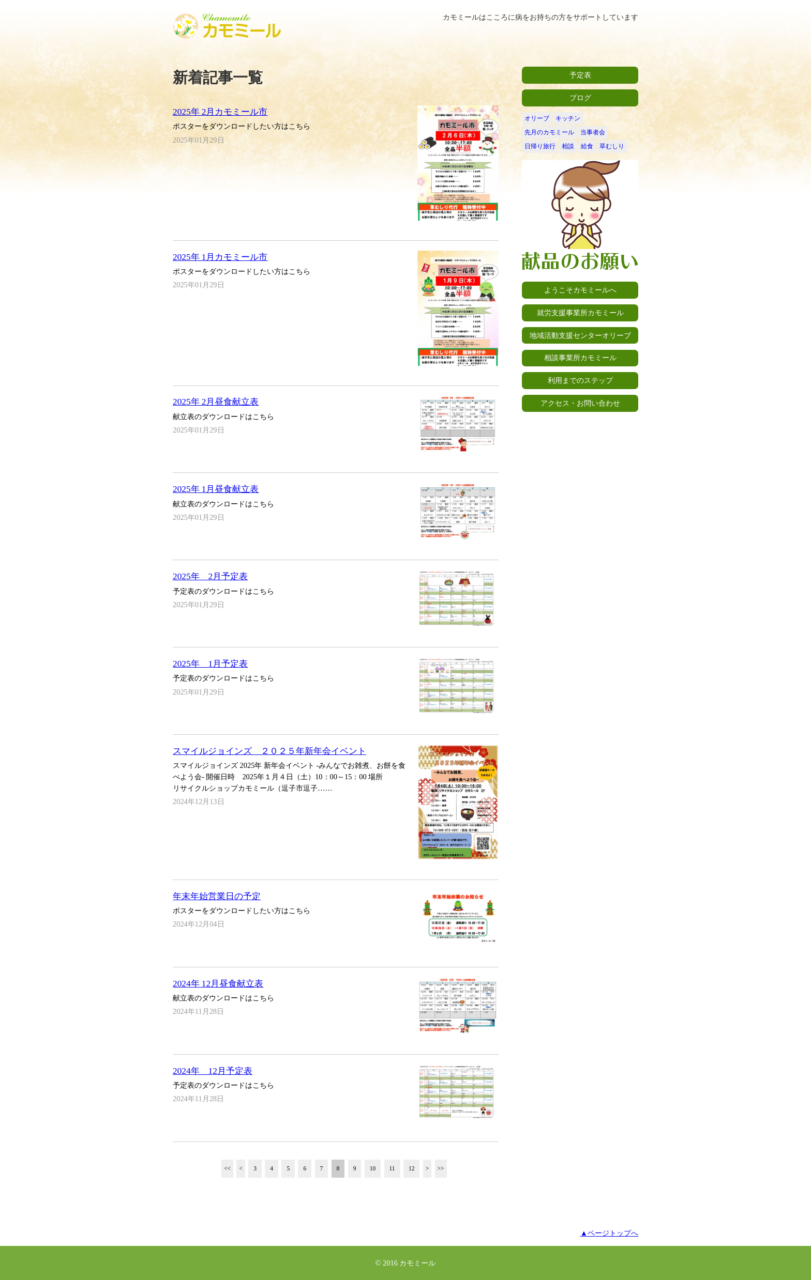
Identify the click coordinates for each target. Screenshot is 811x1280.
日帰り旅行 (539, 146)
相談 (568, 146)
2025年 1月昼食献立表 (216, 489)
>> (441, 1168)
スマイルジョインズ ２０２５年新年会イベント (269, 751)
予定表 (580, 75)
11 (392, 1168)
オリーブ (536, 118)
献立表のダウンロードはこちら (223, 416)
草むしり (611, 146)
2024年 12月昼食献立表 (218, 984)
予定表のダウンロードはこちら (223, 591)
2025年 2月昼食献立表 (216, 402)
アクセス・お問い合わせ (580, 403)
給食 (587, 146)
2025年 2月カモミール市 (220, 112)
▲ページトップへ (609, 1233)
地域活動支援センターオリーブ (580, 335)
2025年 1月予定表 (210, 664)
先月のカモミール (549, 132)
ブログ (580, 98)
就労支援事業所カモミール (580, 313)
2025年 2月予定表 (210, 576)
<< (227, 1168)
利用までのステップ (580, 380)
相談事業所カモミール (580, 357)
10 (373, 1168)
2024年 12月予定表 (212, 1071)
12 (412, 1168)
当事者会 (592, 132)
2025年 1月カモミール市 (220, 257)
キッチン (567, 118)
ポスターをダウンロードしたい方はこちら (241, 126)
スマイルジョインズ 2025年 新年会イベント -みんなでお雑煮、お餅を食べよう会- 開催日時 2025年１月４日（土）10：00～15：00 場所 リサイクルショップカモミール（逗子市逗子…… (289, 776)
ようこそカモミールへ (580, 290)
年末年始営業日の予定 (217, 896)
